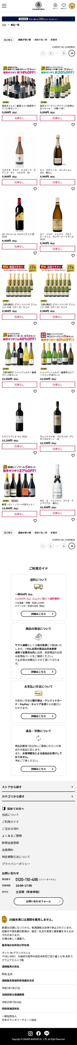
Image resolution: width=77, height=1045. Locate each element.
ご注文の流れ (10, 828)
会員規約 (7, 850)
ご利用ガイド (10, 821)
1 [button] (50, 53)
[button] (43, 53)
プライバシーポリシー (16, 864)
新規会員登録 (10, 843)
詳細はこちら (38, 614)
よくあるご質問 (12, 836)
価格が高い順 (40, 39)
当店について (10, 814)
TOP (4, 24)
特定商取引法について (16, 857)
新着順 (54, 39)
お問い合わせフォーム (38, 901)
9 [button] (63, 53)
